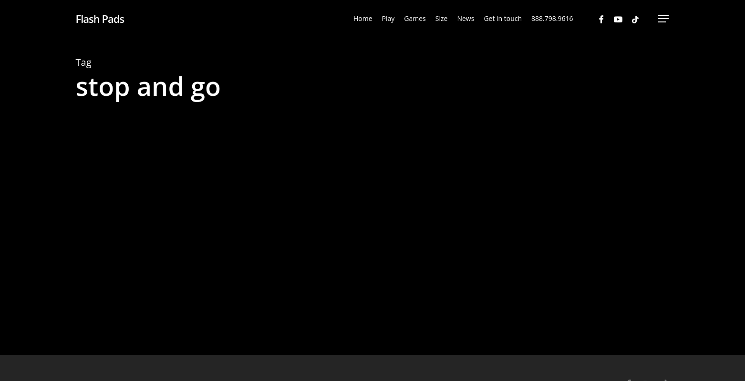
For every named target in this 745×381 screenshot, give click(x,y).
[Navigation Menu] (664, 19)
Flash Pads (100, 18)
